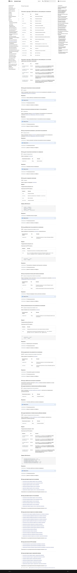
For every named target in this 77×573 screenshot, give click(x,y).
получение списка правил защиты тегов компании (32, 497)
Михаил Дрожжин (52, 567)
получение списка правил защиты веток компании (32, 481)
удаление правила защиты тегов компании (31, 504)
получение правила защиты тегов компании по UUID (32, 499)
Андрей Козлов (39, 567)
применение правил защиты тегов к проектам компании (33, 506)
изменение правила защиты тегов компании (31, 502)
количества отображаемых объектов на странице (34, 114)
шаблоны (37, 382)
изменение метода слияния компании (30, 530)
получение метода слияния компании (30, 529)
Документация (11, 5)
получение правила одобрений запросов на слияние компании (34, 515)
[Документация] (10, 1)
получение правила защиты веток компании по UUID (33, 483)
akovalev (35, 567)
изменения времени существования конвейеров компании (34, 545)
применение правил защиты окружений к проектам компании (34, 563)
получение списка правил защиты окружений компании (33, 555)
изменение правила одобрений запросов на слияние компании (34, 519)
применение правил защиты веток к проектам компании (33, 489)
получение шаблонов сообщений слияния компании (32, 532)
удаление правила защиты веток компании (31, 488)
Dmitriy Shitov (32, 567)
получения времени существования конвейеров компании (34, 543)
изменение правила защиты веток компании (31, 486)
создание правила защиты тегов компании (31, 501)
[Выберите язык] (43, 1)
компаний (38, 92)
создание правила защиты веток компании (31, 484)
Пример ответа (25, 100)
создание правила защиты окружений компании (32, 558)
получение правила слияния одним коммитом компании (33, 525)
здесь (46, 491)
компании (38, 309)
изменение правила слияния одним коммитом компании (33, 527)
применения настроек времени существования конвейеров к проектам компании (38, 547)
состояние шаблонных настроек (35, 390)
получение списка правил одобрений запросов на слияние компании (36, 514)
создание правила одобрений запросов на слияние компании (34, 517)
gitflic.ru (10, 571)
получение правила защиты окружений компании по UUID (34, 556)
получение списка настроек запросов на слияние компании (34, 522)
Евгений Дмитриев (46, 567)
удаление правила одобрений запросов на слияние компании (34, 520)
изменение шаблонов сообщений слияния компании (33, 534)
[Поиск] (50, 1)
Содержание (60, 5)
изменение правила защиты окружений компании (32, 560)
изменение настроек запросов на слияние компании (32, 524)
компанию (31, 156)
